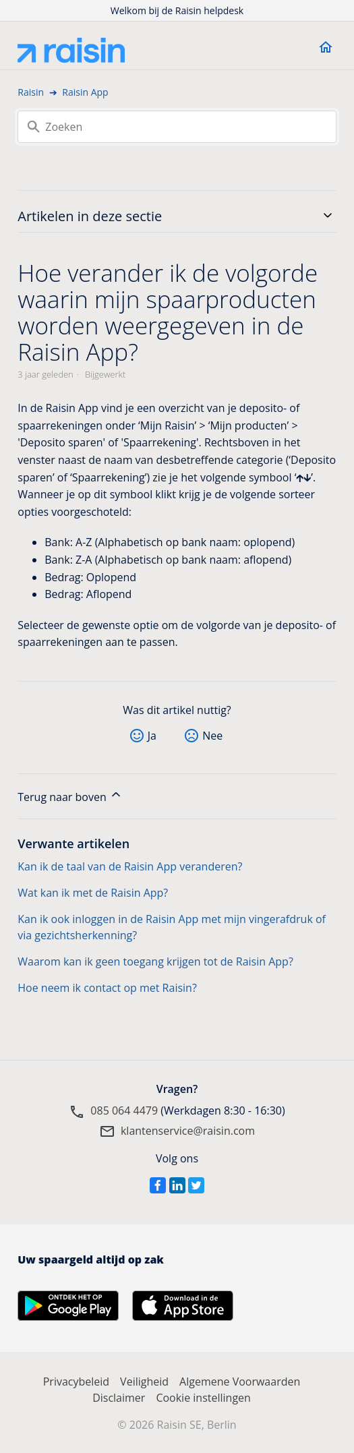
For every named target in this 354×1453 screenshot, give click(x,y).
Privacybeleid (76, 1381)
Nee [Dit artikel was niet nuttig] (212, 735)
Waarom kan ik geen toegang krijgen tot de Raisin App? (155, 961)
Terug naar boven (70, 796)
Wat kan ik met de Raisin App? (93, 892)
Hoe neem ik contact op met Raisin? (107, 987)
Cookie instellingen (203, 1397)
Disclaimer (118, 1397)
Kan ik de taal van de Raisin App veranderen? (130, 866)
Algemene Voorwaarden (239, 1381)
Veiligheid (144, 1381)
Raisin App (85, 92)
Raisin (31, 92)
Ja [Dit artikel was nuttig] (152, 735)
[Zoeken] (177, 127)
